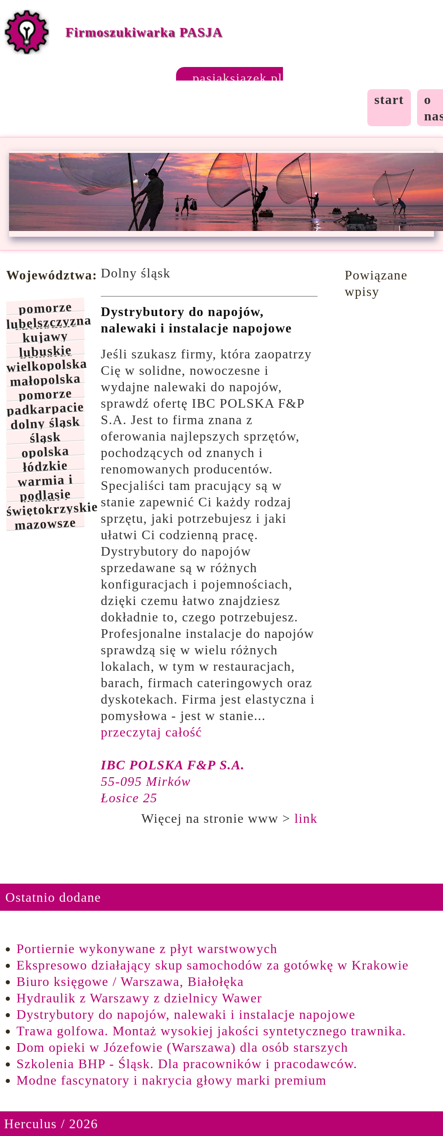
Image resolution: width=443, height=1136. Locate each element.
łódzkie (45, 465)
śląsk (45, 437)
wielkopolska (45, 364)
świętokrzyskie (45, 508)
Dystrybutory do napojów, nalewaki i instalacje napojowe (185, 1014)
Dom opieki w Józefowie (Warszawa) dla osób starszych (182, 1047)
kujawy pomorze (46, 336)
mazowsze (45, 523)
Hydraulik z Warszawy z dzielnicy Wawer (139, 998)
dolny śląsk (45, 422)
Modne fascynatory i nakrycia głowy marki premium (171, 1080)
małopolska (45, 379)
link (306, 818)
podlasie (45, 494)
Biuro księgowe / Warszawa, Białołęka (130, 981)
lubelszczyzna (45, 321)
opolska (45, 451)
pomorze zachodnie (46, 307)
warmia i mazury (45, 479)
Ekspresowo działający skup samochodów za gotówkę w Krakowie (212, 965)
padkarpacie (45, 407)
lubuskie (45, 350)
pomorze (45, 394)
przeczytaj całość (151, 732)
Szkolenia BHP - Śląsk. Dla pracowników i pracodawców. (186, 1063)
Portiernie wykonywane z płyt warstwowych (147, 948)
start (389, 99)
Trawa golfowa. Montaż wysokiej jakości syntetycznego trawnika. (211, 1030)
